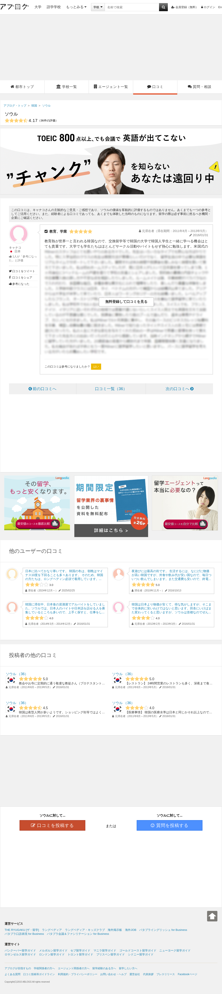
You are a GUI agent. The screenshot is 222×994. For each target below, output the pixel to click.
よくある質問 (12, 974)
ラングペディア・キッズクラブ (85, 930)
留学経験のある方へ (104, 968)
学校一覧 (66, 87)
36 (23, 674)
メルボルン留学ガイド (53, 950)
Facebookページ (187, 974)
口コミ (155, 87)
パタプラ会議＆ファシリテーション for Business (78, 933)
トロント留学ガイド (80, 954)
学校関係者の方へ (44, 968)
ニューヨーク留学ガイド (175, 950)
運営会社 (134, 974)
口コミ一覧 (111, 389)
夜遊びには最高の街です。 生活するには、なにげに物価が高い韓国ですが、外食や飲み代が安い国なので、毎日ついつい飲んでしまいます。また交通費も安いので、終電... (171, 575)
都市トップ (22, 87)
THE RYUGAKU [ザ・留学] (22, 930)
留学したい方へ (128, 968)
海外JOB (130, 930)
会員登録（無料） (184, 7)
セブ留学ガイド (80, 950)
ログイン (208, 7)
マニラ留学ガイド (104, 950)
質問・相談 (199, 87)
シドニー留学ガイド (141, 954)
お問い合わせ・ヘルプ (113, 974)
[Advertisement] (111, 47)
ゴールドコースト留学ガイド (137, 950)
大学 (37, 7)
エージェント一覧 (111, 87)
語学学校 (54, 7)
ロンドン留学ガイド (52, 954)
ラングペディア (52, 930)
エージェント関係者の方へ (74, 968)
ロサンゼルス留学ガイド (20, 954)
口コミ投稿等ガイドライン (39, 974)
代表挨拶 (148, 974)
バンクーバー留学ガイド (20, 950)
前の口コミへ (42, 389)
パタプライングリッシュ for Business (163, 930)
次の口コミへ (179, 389)
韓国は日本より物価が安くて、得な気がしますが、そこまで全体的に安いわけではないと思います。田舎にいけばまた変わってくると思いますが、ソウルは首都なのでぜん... (171, 608)
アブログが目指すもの (18, 968)
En (220, 7)
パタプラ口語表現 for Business (24, 933)
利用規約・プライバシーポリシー (77, 974)
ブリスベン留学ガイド (110, 954)
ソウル (11, 114)
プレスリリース (165, 974)
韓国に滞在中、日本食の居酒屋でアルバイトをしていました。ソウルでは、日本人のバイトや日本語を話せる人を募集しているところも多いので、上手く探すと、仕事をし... (65, 608)
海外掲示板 (115, 930)
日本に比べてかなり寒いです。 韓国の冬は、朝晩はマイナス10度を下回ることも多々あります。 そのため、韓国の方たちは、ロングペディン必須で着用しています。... (64, 575)
